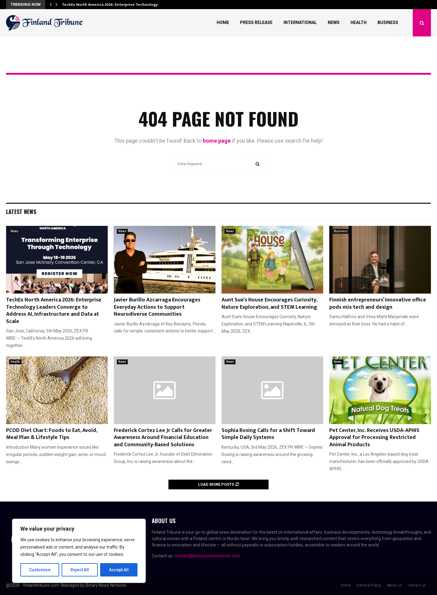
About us (394, 585)
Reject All (80, 569)
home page (217, 141)
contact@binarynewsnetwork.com (207, 555)
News (334, 22)
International (300, 22)
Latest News (21, 212)
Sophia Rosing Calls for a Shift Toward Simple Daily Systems (268, 434)
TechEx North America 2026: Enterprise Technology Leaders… (119, 4)
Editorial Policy (369, 585)
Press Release (256, 22)
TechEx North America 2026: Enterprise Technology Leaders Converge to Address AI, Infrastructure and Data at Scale (53, 310)
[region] (79, 551)
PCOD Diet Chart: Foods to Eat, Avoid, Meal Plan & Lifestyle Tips (51, 434)
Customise (40, 569)
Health (359, 22)
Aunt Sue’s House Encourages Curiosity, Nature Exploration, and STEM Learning (269, 303)
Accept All (119, 569)
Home (223, 22)
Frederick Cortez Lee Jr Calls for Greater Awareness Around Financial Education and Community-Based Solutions (163, 437)
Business (388, 22)
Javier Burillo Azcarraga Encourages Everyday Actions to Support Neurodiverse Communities (157, 307)
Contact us (417, 585)
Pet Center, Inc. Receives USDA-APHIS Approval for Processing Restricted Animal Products (374, 437)
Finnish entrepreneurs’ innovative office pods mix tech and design (377, 303)
